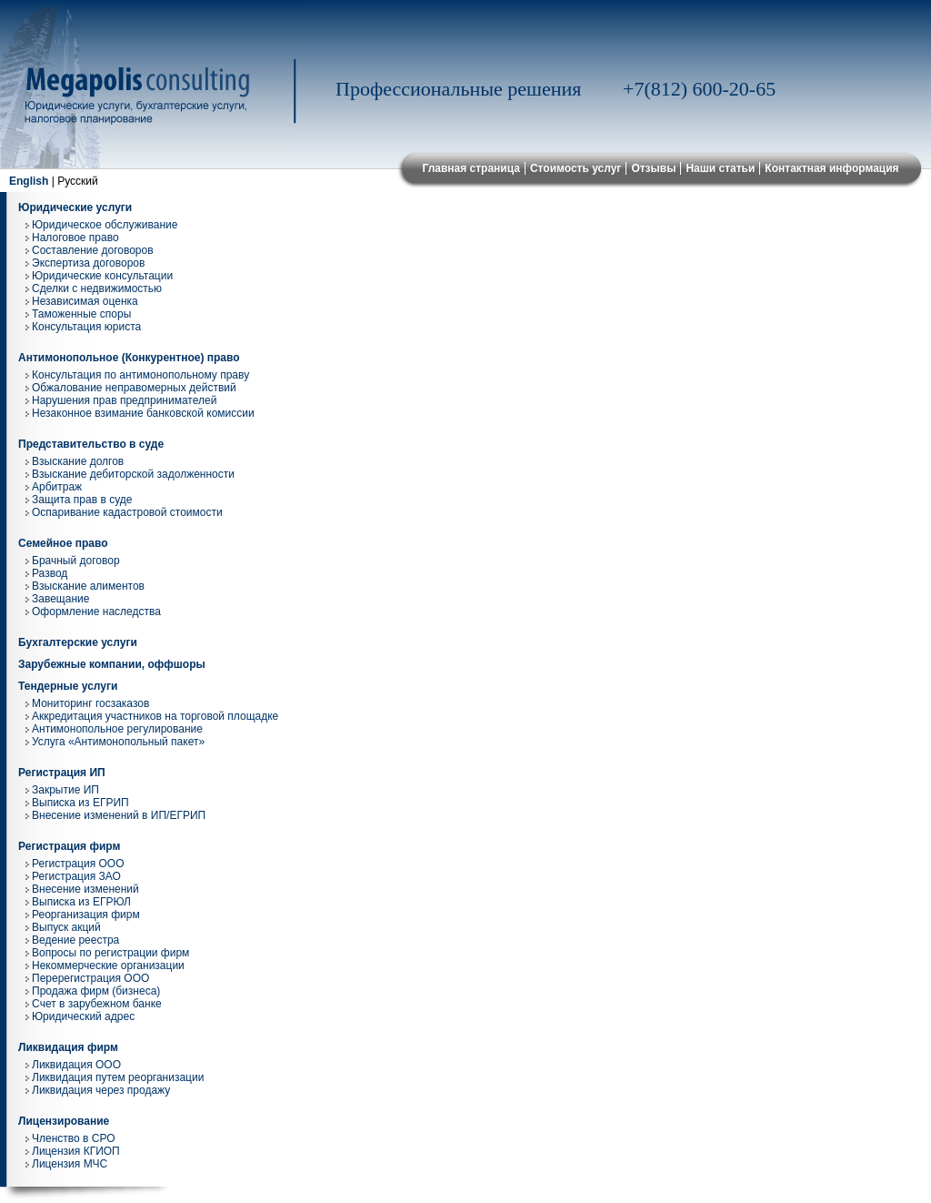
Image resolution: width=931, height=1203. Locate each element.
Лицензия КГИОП (76, 1151)
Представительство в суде (91, 444)
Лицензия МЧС (69, 1164)
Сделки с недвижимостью (97, 288)
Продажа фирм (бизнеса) (96, 991)
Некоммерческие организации (108, 965)
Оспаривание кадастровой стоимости (127, 512)
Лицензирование (63, 1121)
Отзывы (653, 168)
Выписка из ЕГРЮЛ (81, 901)
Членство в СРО (73, 1138)
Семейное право (63, 543)
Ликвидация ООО (76, 1064)
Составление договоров (93, 250)
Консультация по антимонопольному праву (140, 375)
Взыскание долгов (78, 461)
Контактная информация (831, 168)
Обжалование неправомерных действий (134, 387)
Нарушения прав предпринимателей (124, 400)
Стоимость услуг (575, 168)
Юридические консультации (102, 275)
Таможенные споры (81, 314)
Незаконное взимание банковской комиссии (143, 413)
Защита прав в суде (82, 499)
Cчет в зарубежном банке (97, 1003)
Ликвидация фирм (68, 1047)
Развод (49, 573)
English (28, 181)
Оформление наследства (96, 611)
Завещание (60, 598)
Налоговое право (75, 237)
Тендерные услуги (67, 686)
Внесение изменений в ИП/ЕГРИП (118, 815)
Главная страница (471, 168)
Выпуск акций (66, 927)
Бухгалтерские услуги (77, 642)
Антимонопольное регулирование (117, 729)
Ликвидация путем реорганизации (118, 1077)
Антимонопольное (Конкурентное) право (129, 357)
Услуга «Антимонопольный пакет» (118, 741)
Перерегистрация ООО (90, 978)
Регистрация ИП (61, 772)
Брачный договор (76, 560)
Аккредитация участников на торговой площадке (155, 716)
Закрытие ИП (65, 789)
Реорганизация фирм (86, 914)
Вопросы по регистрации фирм (110, 952)
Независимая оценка (85, 301)
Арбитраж (57, 486)
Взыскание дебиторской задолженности (133, 474)
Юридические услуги (75, 207)
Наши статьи (720, 168)
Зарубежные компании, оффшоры (111, 664)
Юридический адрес (83, 1016)
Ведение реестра (75, 940)
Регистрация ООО (78, 863)
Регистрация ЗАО (76, 876)
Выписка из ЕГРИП (80, 802)
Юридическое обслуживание (104, 224)
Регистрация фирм (69, 846)
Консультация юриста (86, 326)
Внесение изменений (85, 889)
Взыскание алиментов (88, 586)
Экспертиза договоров (88, 263)
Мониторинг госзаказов (90, 703)
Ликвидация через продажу (101, 1090)
